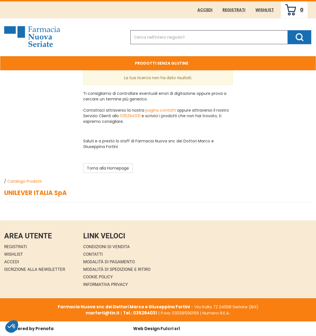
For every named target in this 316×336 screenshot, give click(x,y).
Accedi (204, 10)
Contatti (93, 254)
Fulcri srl (170, 329)
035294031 (130, 116)
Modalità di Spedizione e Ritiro (116, 269)
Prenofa (44, 329)
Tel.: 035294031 (140, 313)
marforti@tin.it (102, 313)
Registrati (233, 10)
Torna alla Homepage (108, 168)
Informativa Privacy (105, 284)
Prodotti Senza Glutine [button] (161, 63)
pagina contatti (160, 110)
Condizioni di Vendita (106, 246)
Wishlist (264, 10)
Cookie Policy (98, 276)
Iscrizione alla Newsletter (34, 269)
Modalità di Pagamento (109, 261)
